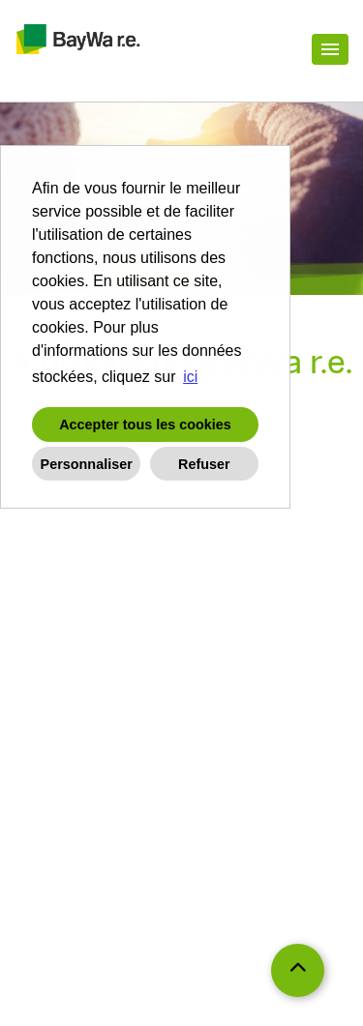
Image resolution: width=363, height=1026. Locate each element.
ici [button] (190, 376)
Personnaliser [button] (87, 464)
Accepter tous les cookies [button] (145, 424)
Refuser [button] (204, 464)
